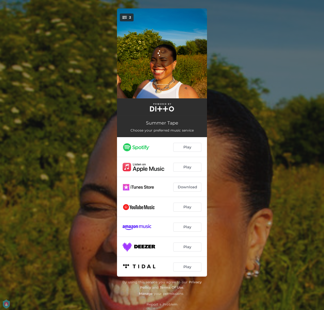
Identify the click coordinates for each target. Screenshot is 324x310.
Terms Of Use (171, 287)
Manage (146, 293)
